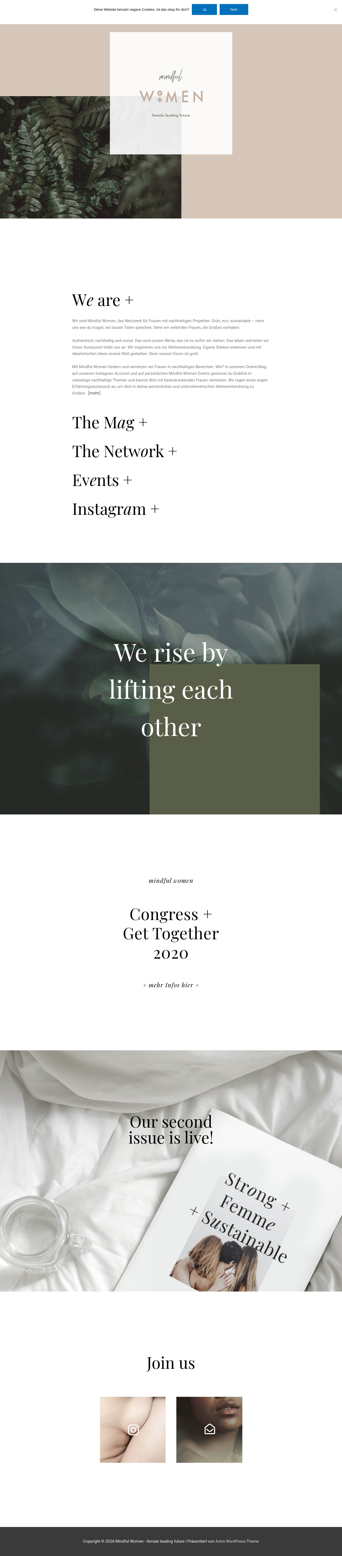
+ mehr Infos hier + (171, 985)
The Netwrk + (124, 450)
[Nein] (335, 9)
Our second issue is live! (171, 1129)
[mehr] (94, 393)
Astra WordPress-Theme (237, 1541)
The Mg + (110, 421)
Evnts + (102, 479)
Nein (234, 9)
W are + (103, 299)
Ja (204, 9)
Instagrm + (116, 508)
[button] (171, 299)
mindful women (171, 880)
